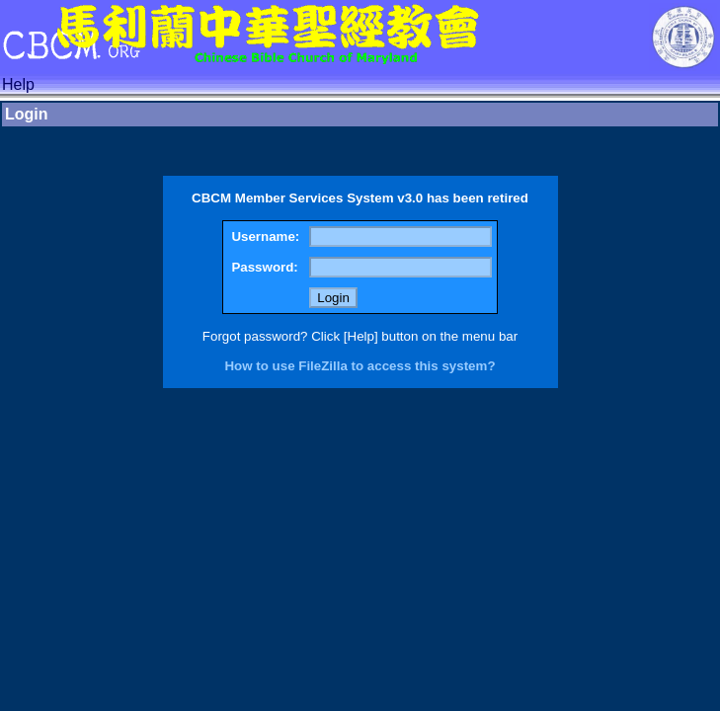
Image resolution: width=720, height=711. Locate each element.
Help (18, 84)
